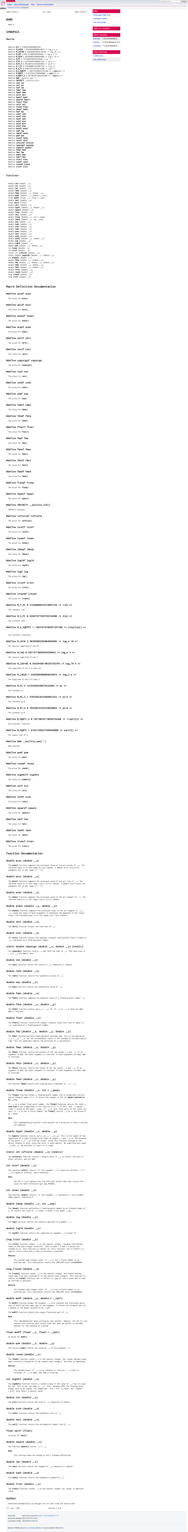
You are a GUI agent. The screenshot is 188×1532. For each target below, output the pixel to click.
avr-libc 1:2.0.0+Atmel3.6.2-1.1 (48, 1516)
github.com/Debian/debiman (32, 1528)
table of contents (102, 28)
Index (9, 4)
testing (96, 42)
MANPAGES (11, 1)
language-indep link (101, 15)
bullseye (10, 8)
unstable (97, 46)
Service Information (45, 4)
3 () (98, 56)
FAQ (33, 4)
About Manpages (21, 4)
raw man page (99, 22)
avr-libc (17, 8)
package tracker (100, 18)
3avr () (99, 59)
